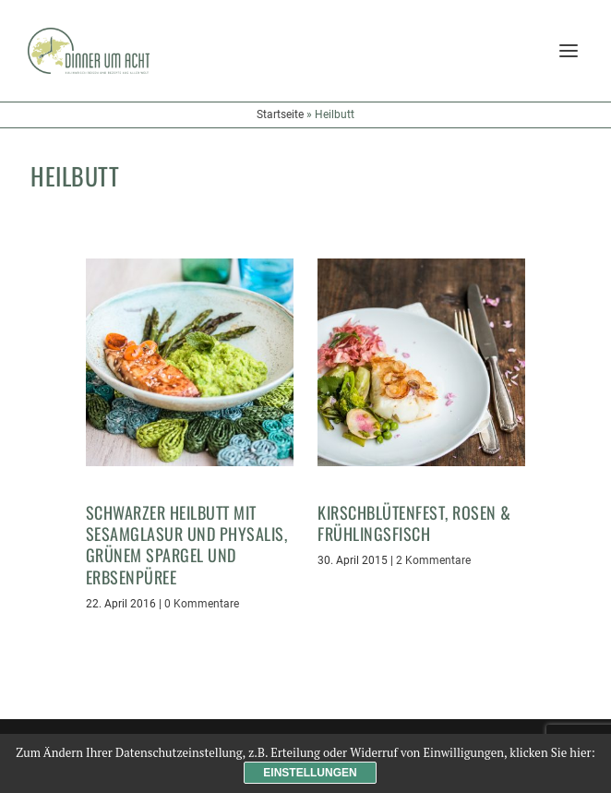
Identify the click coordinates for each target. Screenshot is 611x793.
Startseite (280, 114)
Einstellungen (309, 772)
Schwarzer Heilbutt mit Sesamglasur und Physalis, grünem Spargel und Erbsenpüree (187, 544)
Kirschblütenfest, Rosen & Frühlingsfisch (414, 523)
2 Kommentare (433, 560)
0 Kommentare (201, 603)
